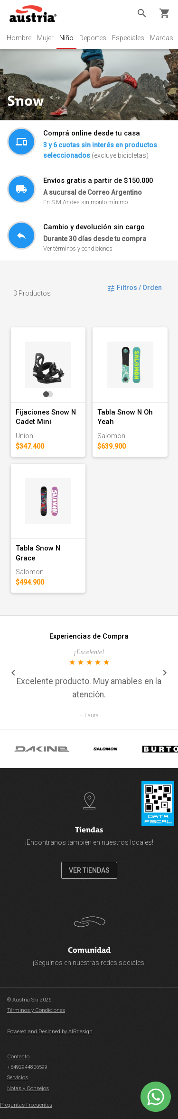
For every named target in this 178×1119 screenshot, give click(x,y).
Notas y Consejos (28, 1088)
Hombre (19, 38)
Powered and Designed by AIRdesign (50, 1032)
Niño (66, 38)
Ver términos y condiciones (77, 248)
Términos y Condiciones (36, 1010)
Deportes (92, 38)
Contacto (18, 1057)
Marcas (161, 38)
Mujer (45, 38)
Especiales (128, 38)
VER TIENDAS (89, 870)
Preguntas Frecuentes (26, 1105)
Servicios (17, 1077)
